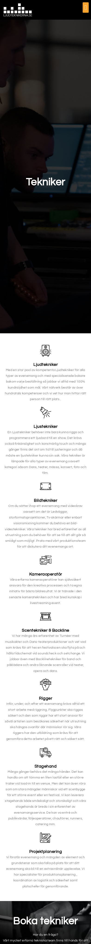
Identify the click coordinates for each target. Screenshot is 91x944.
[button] (86, 7)
